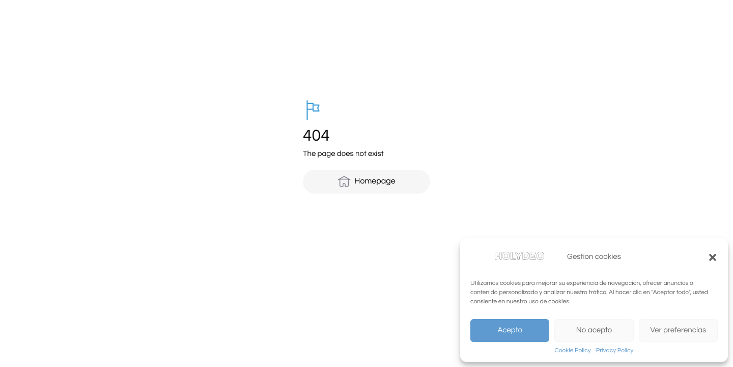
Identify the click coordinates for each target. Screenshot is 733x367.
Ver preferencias (678, 330)
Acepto (509, 330)
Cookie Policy (572, 350)
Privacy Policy (615, 350)
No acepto (594, 330)
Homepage (366, 181)
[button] (713, 257)
